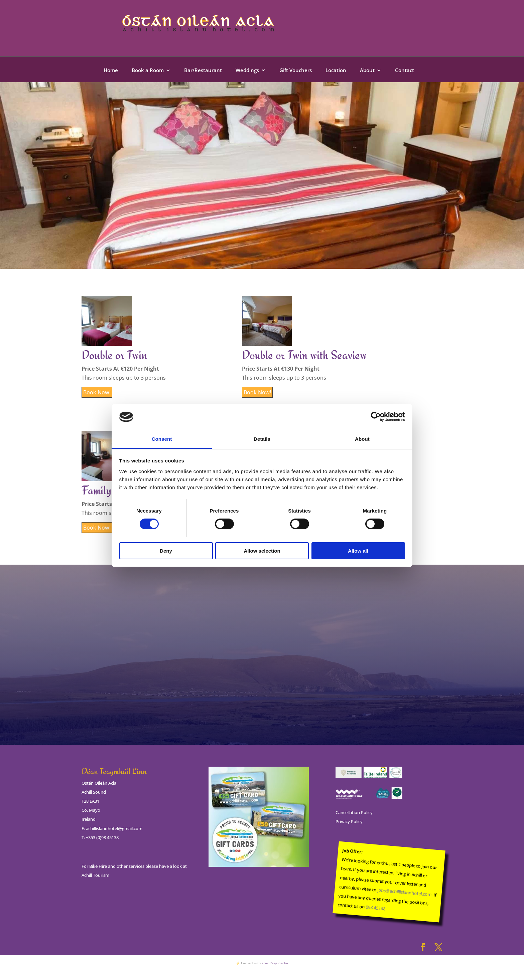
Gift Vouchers (295, 70)
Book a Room (148, 70)
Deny (166, 551)
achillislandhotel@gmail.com (114, 828)
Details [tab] (262, 439)
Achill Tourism (95, 875)
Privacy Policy (349, 821)
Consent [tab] (162, 439)
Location (335, 70)
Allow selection (262, 551)
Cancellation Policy (354, 812)
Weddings (247, 70)
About (367, 70)
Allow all (358, 551)
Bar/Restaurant (203, 70)
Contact (404, 70)
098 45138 (375, 908)
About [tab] (362, 439)
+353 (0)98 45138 (102, 837)
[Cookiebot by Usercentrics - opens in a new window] (376, 417)
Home (111, 70)
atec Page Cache (275, 963)
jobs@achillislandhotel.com (404, 892)
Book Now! (97, 392)
